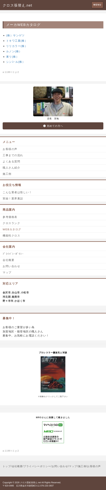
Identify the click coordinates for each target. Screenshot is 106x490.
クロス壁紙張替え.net (30, 482)
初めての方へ (53, 125)
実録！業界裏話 (13, 198)
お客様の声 (10, 149)
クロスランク (11, 223)
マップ (7, 272)
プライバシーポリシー (37, 466)
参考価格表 (10, 216)
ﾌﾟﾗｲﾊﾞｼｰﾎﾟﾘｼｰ (13, 253)
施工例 (7, 173)
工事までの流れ (13, 155)
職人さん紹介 (11, 167)
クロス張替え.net (17, 5)
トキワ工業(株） (17, 40)
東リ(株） (12, 56)
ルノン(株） (14, 51)
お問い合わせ (11, 266)
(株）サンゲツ (15, 35)
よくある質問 (11, 161)
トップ (7, 466)
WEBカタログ (12, 229)
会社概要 (8, 259)
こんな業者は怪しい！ (17, 192)
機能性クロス (11, 235)
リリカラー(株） (17, 46)
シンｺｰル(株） (15, 61)
